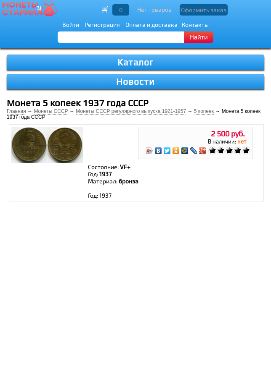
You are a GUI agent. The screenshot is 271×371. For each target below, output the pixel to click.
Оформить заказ (203, 9)
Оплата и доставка (151, 24)
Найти (199, 37)
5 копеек (204, 111)
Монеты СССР (51, 111)
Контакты (195, 24)
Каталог (135, 62)
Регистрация (102, 24)
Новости (135, 81)
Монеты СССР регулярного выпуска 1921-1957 (131, 111)
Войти (70, 24)
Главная (16, 111)
